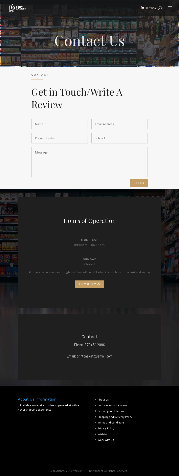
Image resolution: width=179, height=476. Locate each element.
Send (139, 183)
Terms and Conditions (111, 422)
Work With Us (106, 440)
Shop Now (89, 284)
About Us (103, 399)
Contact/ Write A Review (112, 405)
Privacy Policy (106, 428)
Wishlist (102, 434)
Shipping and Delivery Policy (115, 417)
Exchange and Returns (111, 411)
